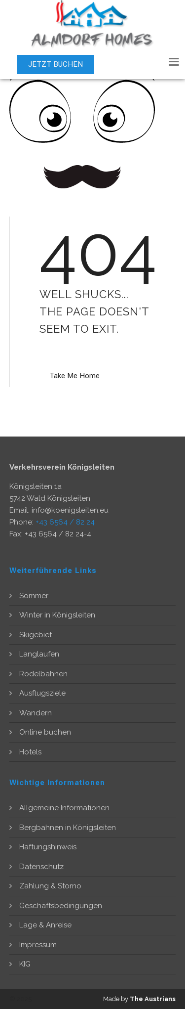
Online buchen (45, 732)
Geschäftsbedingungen (60, 905)
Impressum (38, 944)
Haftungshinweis (47, 846)
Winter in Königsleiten (57, 615)
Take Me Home (74, 375)
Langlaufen (39, 654)
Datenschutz (41, 866)
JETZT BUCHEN (55, 64)
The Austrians (153, 999)
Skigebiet (35, 634)
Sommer (33, 595)
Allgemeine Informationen (64, 807)
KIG (25, 964)
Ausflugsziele (42, 693)
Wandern (35, 712)
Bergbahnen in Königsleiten (67, 827)
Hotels (30, 751)
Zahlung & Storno (50, 885)
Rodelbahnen (43, 673)
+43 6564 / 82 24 (65, 522)
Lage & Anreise (45, 925)
